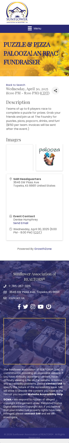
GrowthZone (43, 249)
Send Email (20, 223)
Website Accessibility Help (45, 394)
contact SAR (54, 383)
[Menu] (34, 28)
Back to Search (15, 85)
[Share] (55, 91)
